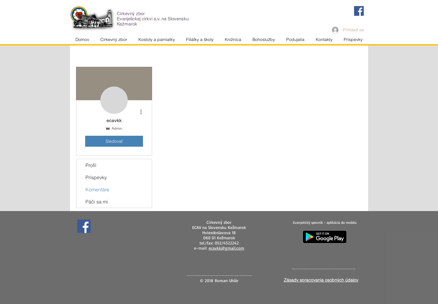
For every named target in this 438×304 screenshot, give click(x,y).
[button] (324, 39)
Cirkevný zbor (131, 13)
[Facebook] (359, 11)
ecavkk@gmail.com (226, 248)
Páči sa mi (96, 202)
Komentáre (97, 189)
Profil (90, 165)
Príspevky (96, 177)
